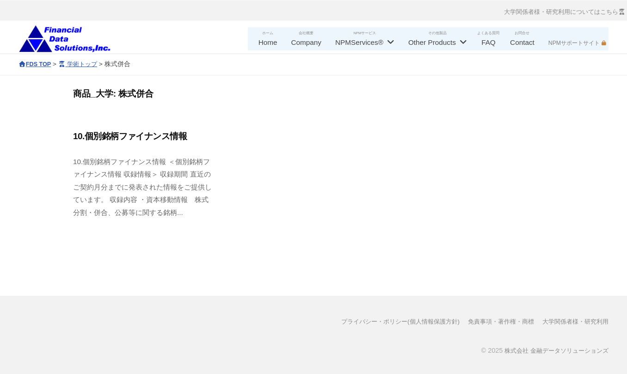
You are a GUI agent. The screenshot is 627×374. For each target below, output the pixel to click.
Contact (522, 42)
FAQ (488, 42)
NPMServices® (359, 42)
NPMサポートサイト (574, 43)
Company (306, 42)
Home (267, 42)
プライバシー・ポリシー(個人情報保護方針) (385, 321)
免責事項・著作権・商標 (493, 321)
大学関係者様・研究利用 (573, 321)
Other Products (432, 42)
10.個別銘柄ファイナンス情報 (130, 136)
